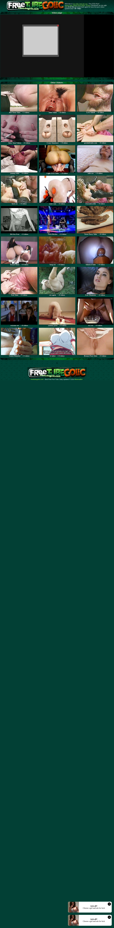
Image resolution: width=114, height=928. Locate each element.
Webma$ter (79, 379)
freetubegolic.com (37, 379)
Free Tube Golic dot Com (80, 4)
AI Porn (88, 5)
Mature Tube (68, 5)
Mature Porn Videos (79, 5)
